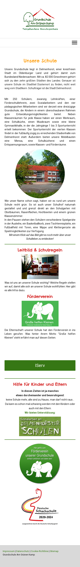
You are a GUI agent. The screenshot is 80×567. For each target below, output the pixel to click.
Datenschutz (22, 551)
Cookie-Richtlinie (39, 551)
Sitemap (54, 551)
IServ (40, 365)
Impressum (9, 551)
